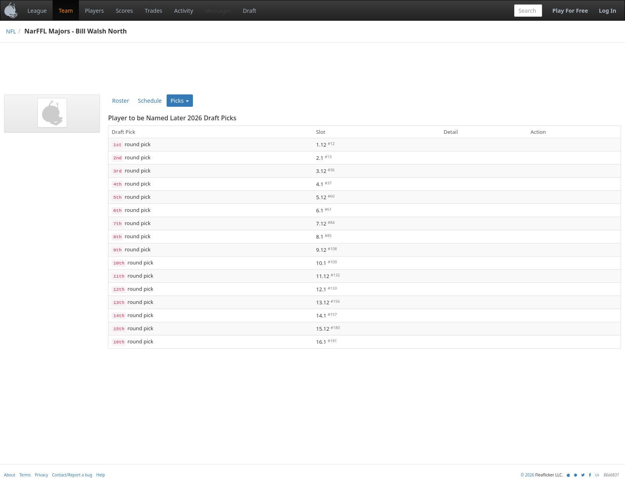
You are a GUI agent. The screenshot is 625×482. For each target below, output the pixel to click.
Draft (249, 10)
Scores (124, 10)
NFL (11, 31)
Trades (153, 10)
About (9, 475)
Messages (218, 10)
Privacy (41, 475)
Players (94, 10)
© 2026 (527, 475)
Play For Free (570, 10)
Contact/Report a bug (72, 475)
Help (100, 475)
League (37, 10)
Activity (183, 10)
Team (66, 10)
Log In (607, 10)
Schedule (150, 100)
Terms (25, 475)
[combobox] (528, 10)
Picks (180, 100)
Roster (120, 100)
